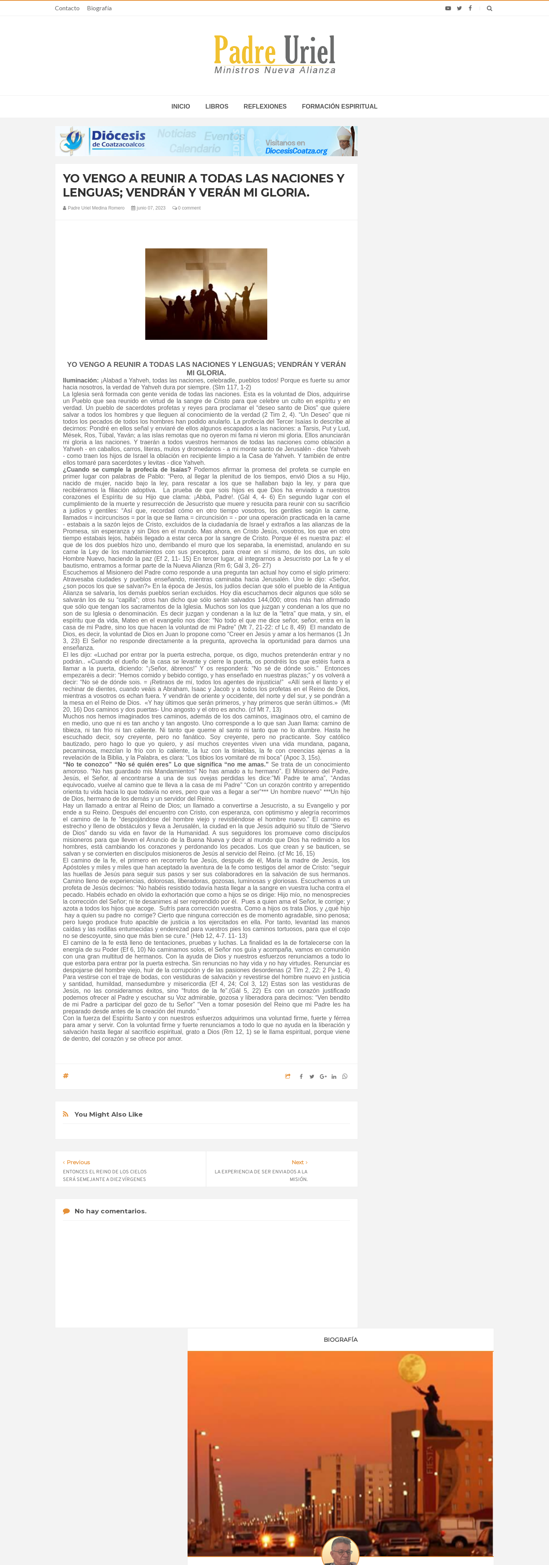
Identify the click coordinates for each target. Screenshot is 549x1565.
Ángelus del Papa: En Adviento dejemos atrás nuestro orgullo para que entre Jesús (130, 1482)
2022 (389, 709)
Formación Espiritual (406, 908)
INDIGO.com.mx (375, 1544)
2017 (389, 656)
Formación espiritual (339, 106)
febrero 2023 (397, 738)
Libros (216, 106)
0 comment (186, 208)
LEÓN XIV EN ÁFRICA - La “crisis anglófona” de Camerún (266, 1438)
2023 (389, 719)
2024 (389, 835)
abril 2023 (393, 759)
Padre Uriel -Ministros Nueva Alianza (253, 1544)
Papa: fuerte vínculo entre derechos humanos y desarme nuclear (122, 1460)
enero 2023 (395, 728)
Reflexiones (265, 106)
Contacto (67, 7)
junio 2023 (394, 780)
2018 (389, 667)
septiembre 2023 (401, 811)
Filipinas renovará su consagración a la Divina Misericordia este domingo (408, 1438)
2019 (389, 677)
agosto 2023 (396, 801)
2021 (389, 698)
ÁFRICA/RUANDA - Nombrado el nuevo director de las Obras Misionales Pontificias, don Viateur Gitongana (273, 1482)
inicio (181, 106)
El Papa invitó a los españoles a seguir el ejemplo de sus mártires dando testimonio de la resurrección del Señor (416, 1463)
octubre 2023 (397, 821)
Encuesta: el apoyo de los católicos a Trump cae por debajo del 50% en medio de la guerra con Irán (415, 1488)
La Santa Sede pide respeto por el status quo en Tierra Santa (130, 1438)
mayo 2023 (395, 769)
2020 (389, 688)
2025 (389, 845)
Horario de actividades (312, 1389)
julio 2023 (393, 790)
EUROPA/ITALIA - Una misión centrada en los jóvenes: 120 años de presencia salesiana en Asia (274, 1460)
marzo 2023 (396, 749)
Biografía (99, 7)
